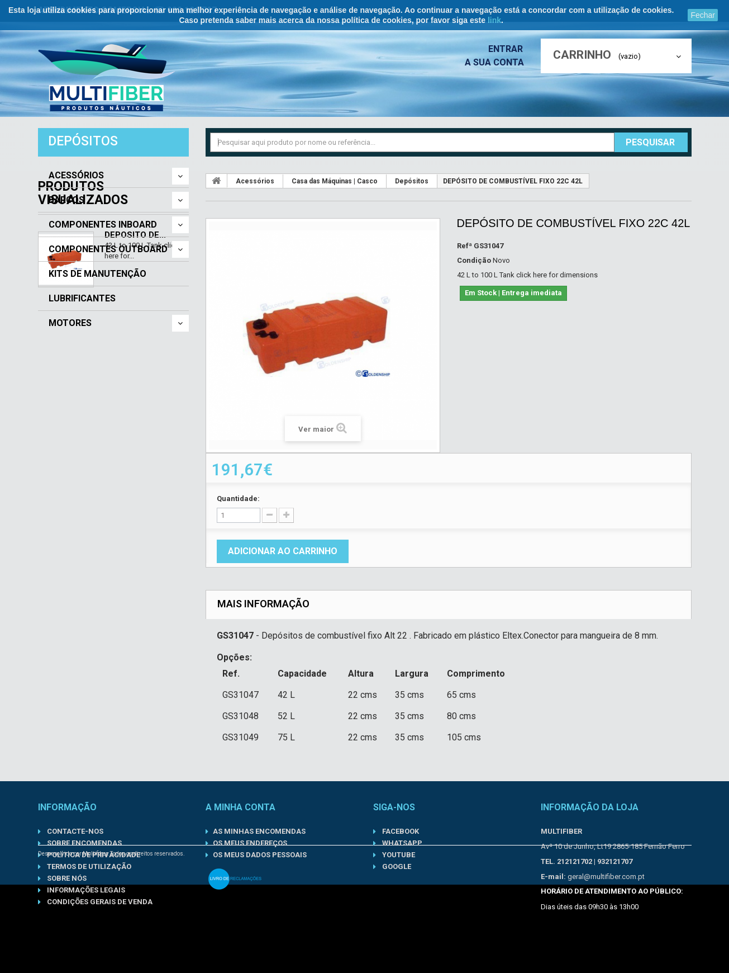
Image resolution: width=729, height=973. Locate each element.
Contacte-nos (74, 831)
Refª (464, 246)
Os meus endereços (250, 843)
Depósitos (411, 181)
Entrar (509, 49)
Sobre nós (66, 878)
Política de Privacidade (92, 855)
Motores (70, 323)
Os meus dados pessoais (260, 855)
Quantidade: (238, 498)
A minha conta (240, 807)
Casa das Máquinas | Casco (335, 181)
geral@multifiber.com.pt (606, 876)
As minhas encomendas (259, 831)
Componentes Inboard (103, 225)
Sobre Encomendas (83, 843)
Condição (474, 260)
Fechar (702, 15)
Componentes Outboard (108, 249)
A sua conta (497, 62)
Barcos (66, 200)
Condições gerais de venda (99, 902)
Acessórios (76, 176)
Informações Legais (85, 890)
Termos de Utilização (88, 866)
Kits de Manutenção (97, 274)
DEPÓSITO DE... (135, 406)
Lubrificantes (82, 299)
